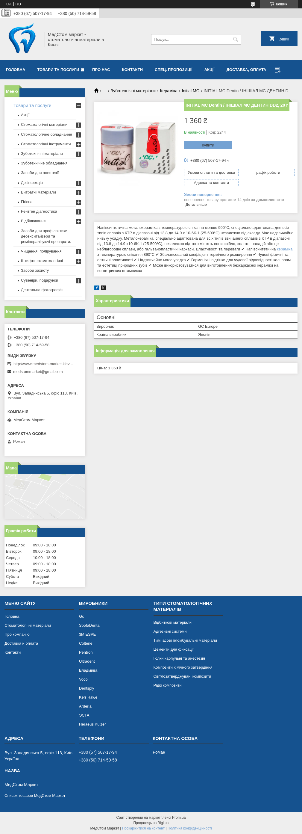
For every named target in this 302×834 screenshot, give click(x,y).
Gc (81, 616)
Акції (209, 69)
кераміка (285, 249)
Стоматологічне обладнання (46, 134)
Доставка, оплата (246, 69)
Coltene (85, 643)
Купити (208, 145)
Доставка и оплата (21, 643)
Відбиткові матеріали (173, 622)
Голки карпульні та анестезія (179, 658)
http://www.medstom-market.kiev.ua (43, 364)
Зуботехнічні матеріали (133, 90)
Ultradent (87, 661)
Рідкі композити (168, 685)
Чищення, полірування (41, 251)
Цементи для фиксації (174, 649)
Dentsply (86, 688)
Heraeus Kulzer (92, 724)
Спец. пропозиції (173, 69)
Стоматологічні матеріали (44, 124)
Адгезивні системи (170, 631)
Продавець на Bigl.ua (151, 823)
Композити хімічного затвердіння (183, 667)
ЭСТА (84, 715)
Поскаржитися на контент (143, 828)
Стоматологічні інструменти (46, 144)
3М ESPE (87, 634)
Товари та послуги (58, 69)
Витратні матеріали (38, 192)
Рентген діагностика (39, 211)
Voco (83, 679)
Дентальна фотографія (42, 290)
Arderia (85, 706)
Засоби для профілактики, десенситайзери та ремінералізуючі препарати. (46, 236)
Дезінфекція (32, 182)
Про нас (101, 69)
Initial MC (190, 90)
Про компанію (17, 634)
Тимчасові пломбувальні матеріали (185, 640)
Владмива (88, 670)
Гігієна (27, 202)
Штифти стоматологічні (42, 261)
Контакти (132, 69)
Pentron (86, 652)
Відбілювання (33, 221)
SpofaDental (90, 625)
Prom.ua (179, 817)
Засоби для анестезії (40, 172)
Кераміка (168, 90)
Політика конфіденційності (190, 828)
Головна (15, 69)
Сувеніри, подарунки (39, 280)
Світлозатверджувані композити (182, 676)
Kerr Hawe (88, 697)
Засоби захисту (35, 270)
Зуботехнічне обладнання (44, 163)
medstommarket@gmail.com (38, 371)
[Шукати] (235, 39)
